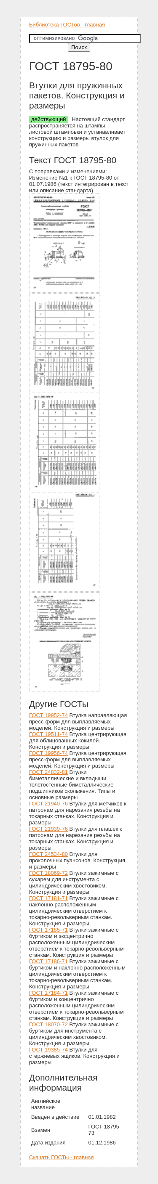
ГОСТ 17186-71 (48, 961)
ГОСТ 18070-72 (48, 1024)
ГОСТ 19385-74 (48, 1049)
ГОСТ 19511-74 (48, 734)
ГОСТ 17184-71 (48, 993)
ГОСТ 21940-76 (48, 803)
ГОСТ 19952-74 (48, 715)
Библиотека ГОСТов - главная (67, 24)
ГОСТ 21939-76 (48, 829)
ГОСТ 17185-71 (48, 930)
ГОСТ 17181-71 (48, 898)
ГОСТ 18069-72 (48, 873)
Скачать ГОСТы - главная (61, 1157)
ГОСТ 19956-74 (48, 753)
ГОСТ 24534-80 (48, 854)
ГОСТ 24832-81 (48, 772)
